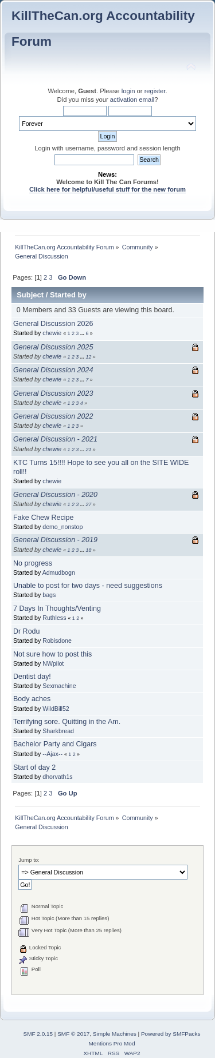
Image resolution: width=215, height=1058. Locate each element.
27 (88, 504)
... (83, 333)
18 (88, 550)
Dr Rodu (26, 631)
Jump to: (29, 860)
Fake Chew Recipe (43, 518)
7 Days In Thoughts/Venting (57, 608)
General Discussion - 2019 (55, 540)
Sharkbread (58, 730)
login (128, 90)
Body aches (31, 699)
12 (88, 357)
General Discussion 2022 (53, 416)
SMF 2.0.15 (38, 1034)
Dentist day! (32, 677)
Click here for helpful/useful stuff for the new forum (107, 189)
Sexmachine (59, 685)
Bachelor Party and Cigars (55, 744)
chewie (51, 332)
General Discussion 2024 (53, 370)
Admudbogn (58, 572)
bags (49, 594)
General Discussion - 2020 (55, 495)
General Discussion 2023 (53, 393)
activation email (132, 99)
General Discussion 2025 (53, 347)
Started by (68, 295)
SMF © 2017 (73, 1034)
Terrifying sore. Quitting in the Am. (66, 722)
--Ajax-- (52, 753)
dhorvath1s (57, 776)
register (155, 90)
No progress (32, 563)
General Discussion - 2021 (55, 439)
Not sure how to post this (52, 654)
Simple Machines (114, 1034)
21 (88, 449)
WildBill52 (55, 708)
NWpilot (53, 663)
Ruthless (54, 617)
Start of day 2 (34, 767)
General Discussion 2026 (53, 324)
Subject (30, 295)
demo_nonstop (62, 526)
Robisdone (57, 640)
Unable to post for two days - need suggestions (87, 586)
